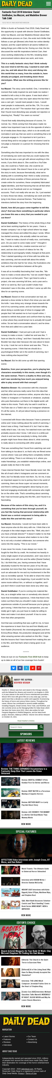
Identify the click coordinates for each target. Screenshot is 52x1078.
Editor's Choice (26, 922)
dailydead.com (27, 1069)
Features (7, 1039)
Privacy (21, 1073)
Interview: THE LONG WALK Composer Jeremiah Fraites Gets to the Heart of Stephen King (36, 983)
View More (26, 823)
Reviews (6, 1042)
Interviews (7, 1045)
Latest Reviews (26, 740)
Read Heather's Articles (26, 721)
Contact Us (32, 1039)
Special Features (26, 831)
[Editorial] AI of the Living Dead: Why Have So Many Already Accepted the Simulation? (36, 972)
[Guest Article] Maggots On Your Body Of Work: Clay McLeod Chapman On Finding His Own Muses (26, 952)
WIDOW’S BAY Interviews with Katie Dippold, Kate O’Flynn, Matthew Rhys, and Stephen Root (36, 892)
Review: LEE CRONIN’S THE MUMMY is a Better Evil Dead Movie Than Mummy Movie (36, 815)
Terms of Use (31, 1073)
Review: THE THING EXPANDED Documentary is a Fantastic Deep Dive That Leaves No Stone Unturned (24, 771)
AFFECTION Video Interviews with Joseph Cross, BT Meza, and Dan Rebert (25, 860)
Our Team (32, 1036)
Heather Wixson (22, 23)
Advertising (32, 1042)
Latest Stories (9, 1036)
